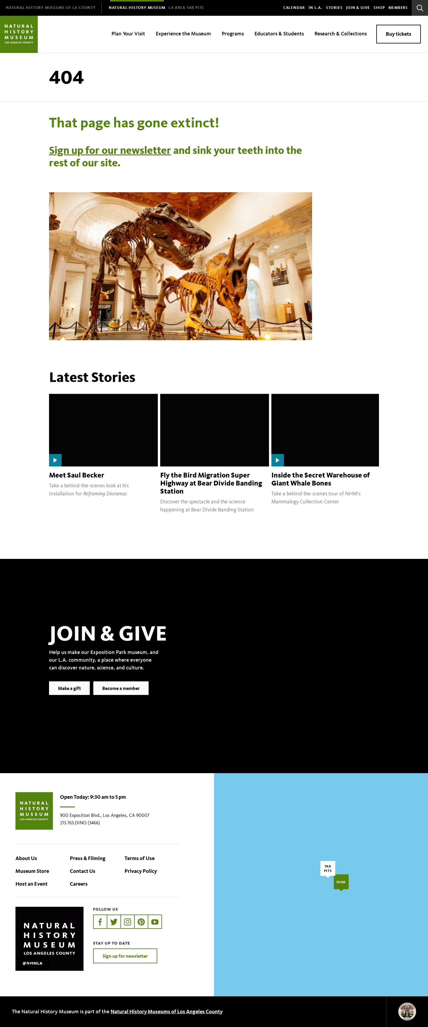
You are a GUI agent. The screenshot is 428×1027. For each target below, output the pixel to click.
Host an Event (31, 884)
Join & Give (358, 7)
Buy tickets (398, 34)
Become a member (121, 697)
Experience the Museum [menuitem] (183, 33)
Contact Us (82, 871)
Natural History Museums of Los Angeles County (167, 1011)
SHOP (379, 7)
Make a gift (69, 697)
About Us (26, 858)
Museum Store (32, 871)
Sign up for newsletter (125, 956)
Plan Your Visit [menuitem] (128, 33)
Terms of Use (140, 858)
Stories (334, 7)
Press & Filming (88, 858)
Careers (79, 884)
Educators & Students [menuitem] (279, 33)
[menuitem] (51, 8)
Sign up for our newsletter (110, 150)
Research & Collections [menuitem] (340, 33)
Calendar (294, 7)
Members (398, 7)
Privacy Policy (141, 871)
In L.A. (315, 7)
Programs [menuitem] (233, 33)
